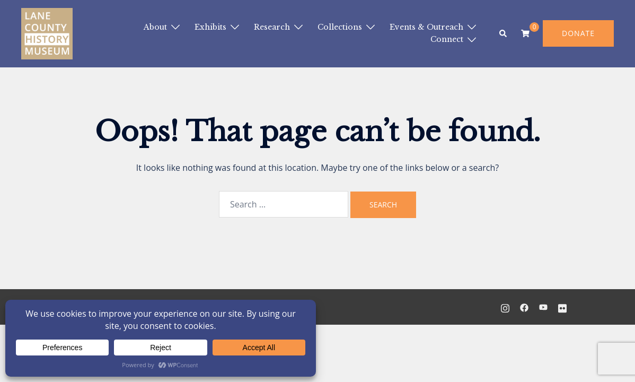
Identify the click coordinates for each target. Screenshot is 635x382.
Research (272, 27)
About (155, 27)
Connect (446, 39)
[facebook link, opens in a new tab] (524, 306)
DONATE (578, 33)
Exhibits (210, 27)
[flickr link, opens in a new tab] (562, 306)
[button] (503, 33)
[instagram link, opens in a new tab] (505, 306)
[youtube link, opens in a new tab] (543, 306)
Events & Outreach (426, 27)
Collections (340, 27)
